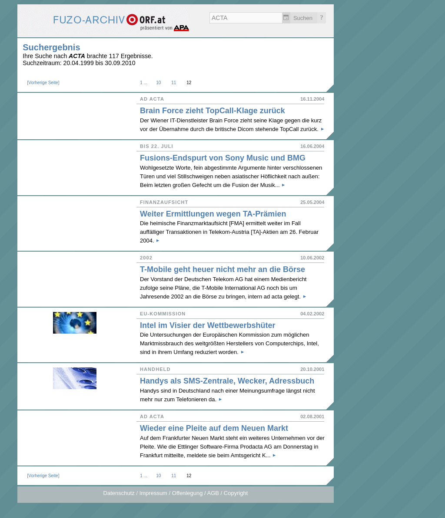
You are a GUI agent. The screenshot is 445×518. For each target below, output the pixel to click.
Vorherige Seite (43, 82)
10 (158, 82)
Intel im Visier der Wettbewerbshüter (207, 325)
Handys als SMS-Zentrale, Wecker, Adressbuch (227, 381)
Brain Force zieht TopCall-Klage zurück (212, 110)
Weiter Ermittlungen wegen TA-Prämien (213, 214)
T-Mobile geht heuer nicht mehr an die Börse (222, 269)
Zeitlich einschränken (286, 17)
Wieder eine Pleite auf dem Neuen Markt (214, 428)
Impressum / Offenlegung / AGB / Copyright (193, 493)
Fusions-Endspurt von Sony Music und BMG (223, 158)
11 (173, 82)
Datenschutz (119, 493)
